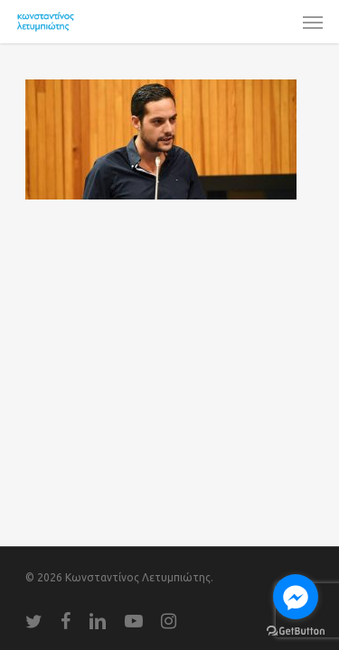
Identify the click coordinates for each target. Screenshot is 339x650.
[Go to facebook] (295, 596)
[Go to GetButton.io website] (296, 631)
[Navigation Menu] (313, 22)
